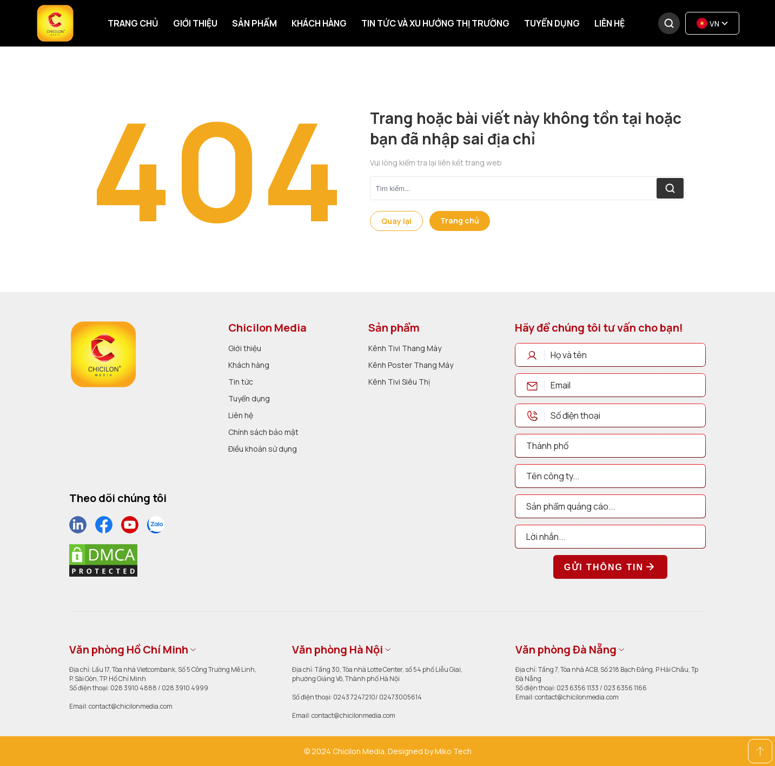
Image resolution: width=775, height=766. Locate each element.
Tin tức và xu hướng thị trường (435, 23)
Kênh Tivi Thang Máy (404, 348)
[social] (78, 524)
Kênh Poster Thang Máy (410, 365)
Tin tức (240, 382)
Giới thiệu (195, 23)
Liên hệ (609, 23)
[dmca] (103, 560)
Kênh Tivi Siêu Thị (399, 382)
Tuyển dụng (552, 23)
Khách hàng (319, 23)
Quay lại (396, 221)
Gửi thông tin (610, 566)
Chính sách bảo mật (263, 432)
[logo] (103, 354)
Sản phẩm (254, 23)
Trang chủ (133, 23)
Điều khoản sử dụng (262, 449)
